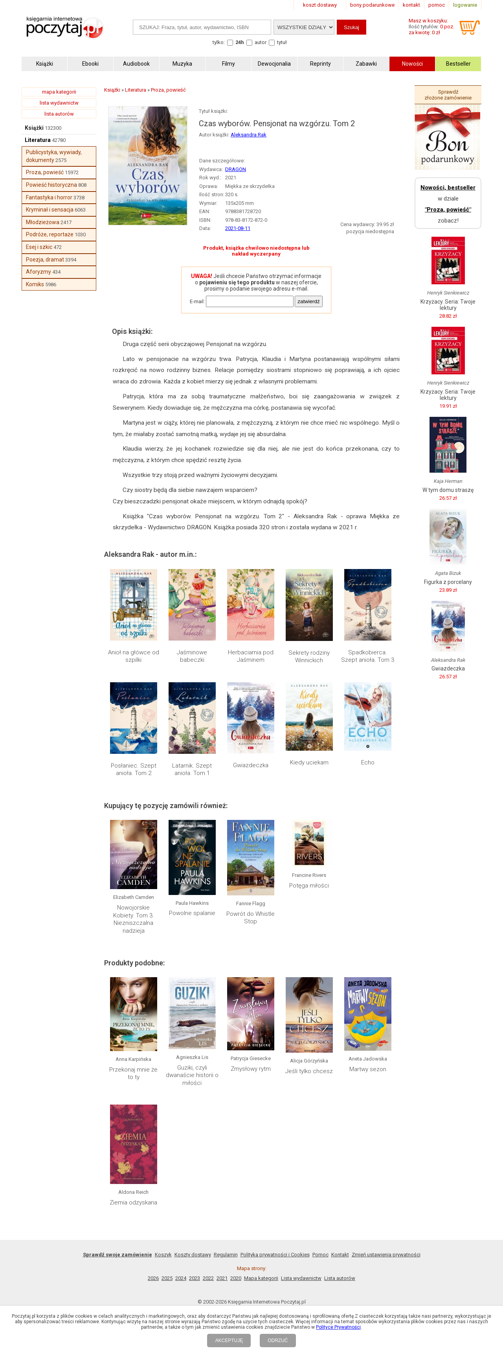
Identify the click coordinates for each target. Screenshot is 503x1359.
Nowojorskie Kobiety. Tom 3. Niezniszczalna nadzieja (133, 919)
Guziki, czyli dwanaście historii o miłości (192, 1075)
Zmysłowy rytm (251, 1068)
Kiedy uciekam (309, 762)
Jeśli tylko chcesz (309, 1071)
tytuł (282, 42)
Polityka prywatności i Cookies (275, 1255)
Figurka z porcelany (448, 582)
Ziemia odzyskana (133, 1202)
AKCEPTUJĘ (229, 1340)
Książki (34, 128)
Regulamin (226, 1255)
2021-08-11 (237, 228)
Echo (367, 762)
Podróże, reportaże (49, 234)
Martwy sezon (367, 1069)
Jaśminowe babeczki (192, 656)
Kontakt (340, 1255)
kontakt (411, 5)
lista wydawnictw (59, 103)
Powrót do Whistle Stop (250, 917)
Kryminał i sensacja (49, 209)
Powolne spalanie (192, 913)
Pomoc (320, 1255)
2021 (222, 1278)
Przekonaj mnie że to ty (133, 1073)
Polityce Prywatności (338, 1327)
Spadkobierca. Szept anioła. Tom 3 (367, 656)
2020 (235, 1278)
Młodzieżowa (42, 222)
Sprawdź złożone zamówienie (448, 95)
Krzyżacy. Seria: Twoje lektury (447, 304)
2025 (167, 1278)
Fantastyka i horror (49, 197)
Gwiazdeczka (250, 765)
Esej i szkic (39, 247)
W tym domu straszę (448, 490)
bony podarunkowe (372, 5)
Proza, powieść (45, 172)
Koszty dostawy (192, 1255)
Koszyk (163, 1255)
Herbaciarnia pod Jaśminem (251, 656)
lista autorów (59, 114)
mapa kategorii (59, 92)
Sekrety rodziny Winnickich (309, 656)
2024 (180, 1278)
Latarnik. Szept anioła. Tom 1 (192, 769)
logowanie (465, 5)
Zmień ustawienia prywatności (386, 1255)
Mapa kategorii (261, 1278)
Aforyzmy (38, 272)
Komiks (35, 284)
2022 (208, 1278)
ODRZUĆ (278, 1340)
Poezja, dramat (45, 259)
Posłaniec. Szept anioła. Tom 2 (133, 769)
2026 (153, 1278)
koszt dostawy (320, 5)
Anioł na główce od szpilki (133, 656)
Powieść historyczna (51, 185)
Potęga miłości (309, 885)
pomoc (436, 5)
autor (260, 42)
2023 (194, 1278)
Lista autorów (339, 1278)
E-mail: (197, 301)
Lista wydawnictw (301, 1278)
